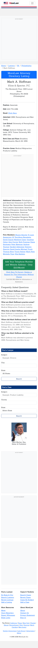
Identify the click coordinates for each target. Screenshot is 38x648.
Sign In (23, 618)
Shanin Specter (21, 235)
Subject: (4, 355)
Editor (19, 633)
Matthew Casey (20, 240)
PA (18, 66)
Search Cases (25, 595)
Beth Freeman (24, 242)
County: (4, 400)
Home (3, 66)
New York (26, 623)
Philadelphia (26, 66)
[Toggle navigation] (32, 3)
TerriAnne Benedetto (23, 237)
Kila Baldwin (20, 254)
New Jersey (22, 627)
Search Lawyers (7, 597)
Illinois (6, 625)
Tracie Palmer (20, 252)
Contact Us (24, 613)
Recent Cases (25, 597)
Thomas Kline (8, 252)
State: (3, 370)
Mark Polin (30, 252)
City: (3, 363)
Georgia (26, 625)
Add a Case (24, 602)
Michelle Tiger (8, 254)
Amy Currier (13, 242)
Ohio (21, 625)
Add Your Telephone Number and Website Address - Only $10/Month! (19, 264)
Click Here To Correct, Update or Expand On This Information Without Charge (19, 274)
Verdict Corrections (10, 631)
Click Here (12, 113)
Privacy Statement (27, 615)
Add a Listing (6, 602)
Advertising (30, 631)
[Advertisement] (19, 39)
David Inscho (15, 249)
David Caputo (8, 240)
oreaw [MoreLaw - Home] (11, 3)
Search (19, 379)
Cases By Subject (27, 600)
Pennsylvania (14, 625)
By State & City (7, 595)
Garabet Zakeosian (17, 247)
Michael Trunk (27, 249)
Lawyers (11, 66)
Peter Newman (17, 244)
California (13, 623)
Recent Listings (7, 600)
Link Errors (21, 631)
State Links (5, 618)
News (3, 610)
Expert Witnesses (8, 615)
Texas (20, 623)
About (22, 610)
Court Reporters (7, 613)
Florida (33, 623)
